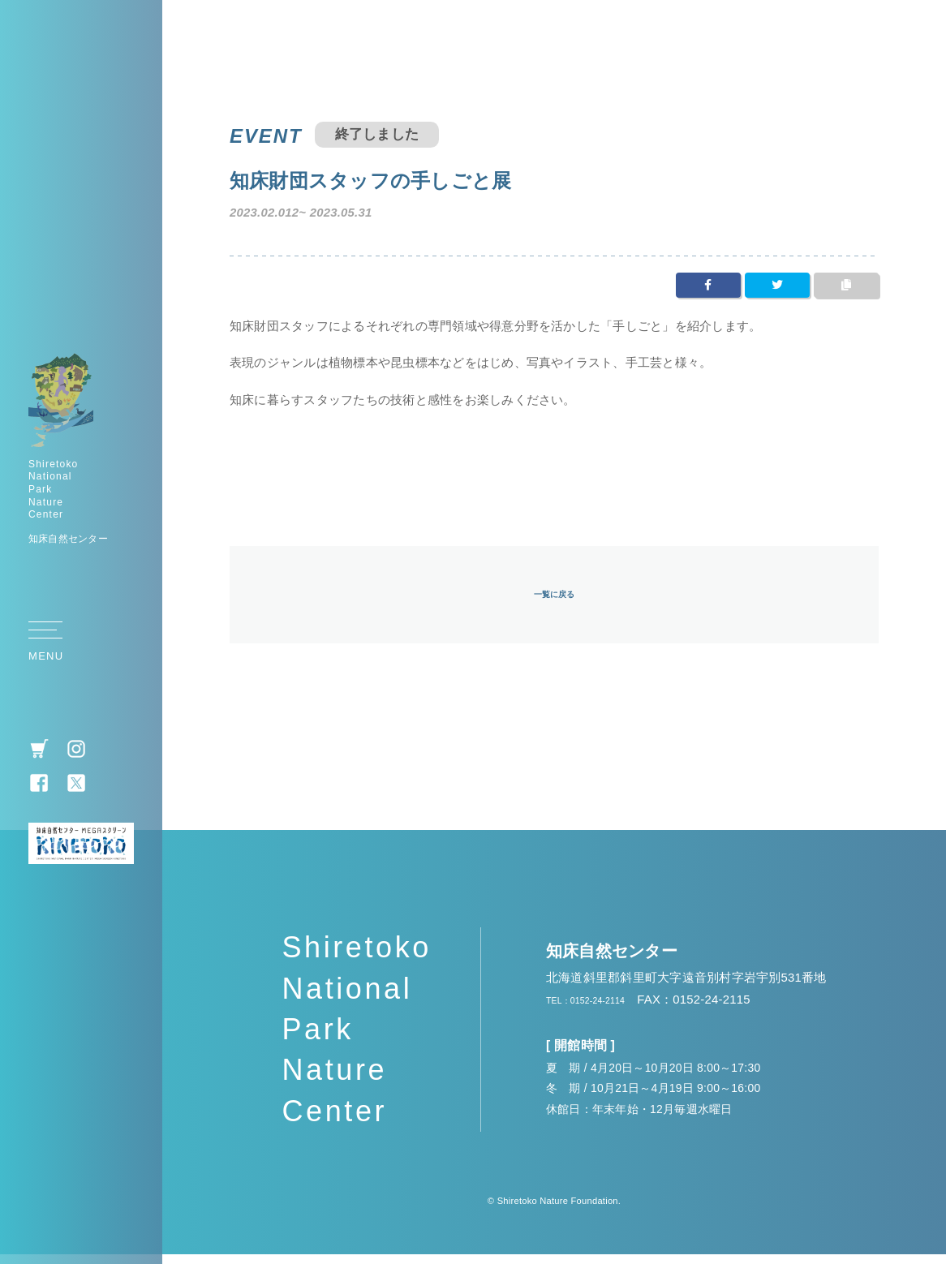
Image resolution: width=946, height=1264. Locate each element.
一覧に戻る (554, 601)
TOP (909, 636)
